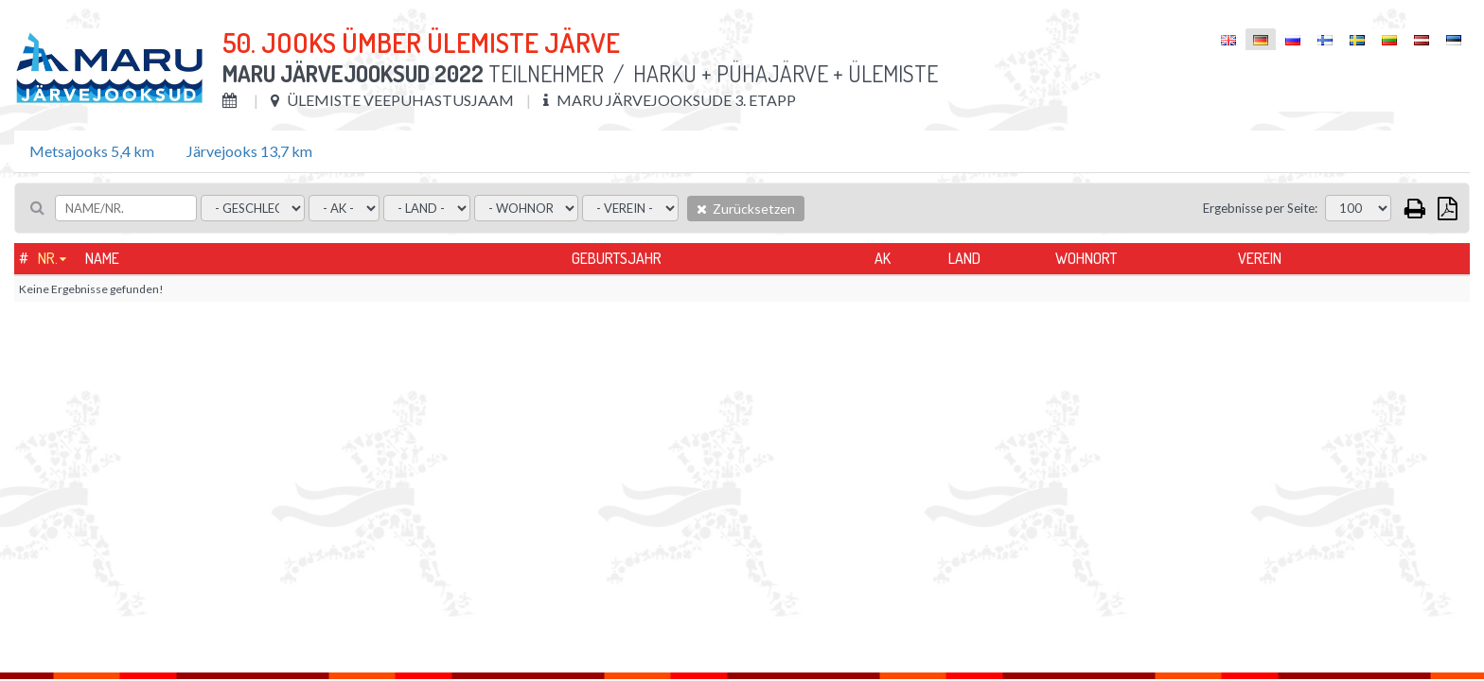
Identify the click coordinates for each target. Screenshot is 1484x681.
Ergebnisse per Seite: (1260, 208)
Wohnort (1086, 258)
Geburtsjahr (617, 258)
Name (102, 258)
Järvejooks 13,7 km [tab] (249, 151)
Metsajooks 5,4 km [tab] (91, 151)
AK (882, 258)
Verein (1259, 258)
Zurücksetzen (746, 209)
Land (964, 258)
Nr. (48, 258)
